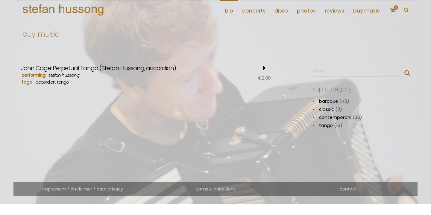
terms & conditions (215, 189)
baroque (328, 101)
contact (348, 189)
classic (326, 109)
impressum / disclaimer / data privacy (83, 189)
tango (63, 82)
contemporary (335, 117)
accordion (45, 82)
